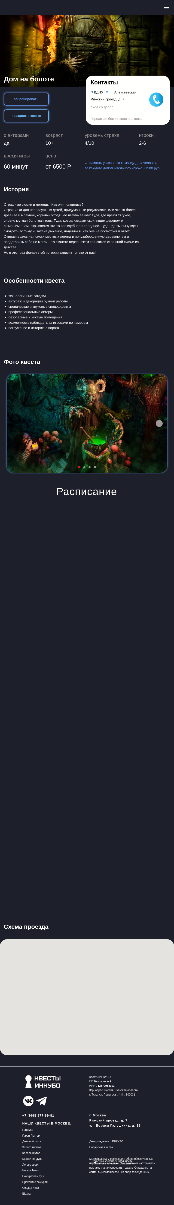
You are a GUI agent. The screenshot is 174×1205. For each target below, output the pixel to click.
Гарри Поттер (31, 1135)
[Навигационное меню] (166, 7)
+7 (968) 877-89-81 (38, 1115)
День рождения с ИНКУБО (106, 1141)
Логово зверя (30, 1164)
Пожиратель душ (33, 1176)
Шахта (26, 1193)
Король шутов (31, 1153)
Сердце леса (30, 1187)
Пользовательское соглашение (114, 1163)
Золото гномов (31, 1147)
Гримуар (27, 1129)
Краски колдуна (32, 1158)
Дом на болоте (31, 1141)
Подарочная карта (101, 1147)
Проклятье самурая (35, 1182)
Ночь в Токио (30, 1170)
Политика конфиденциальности (112, 1161)
